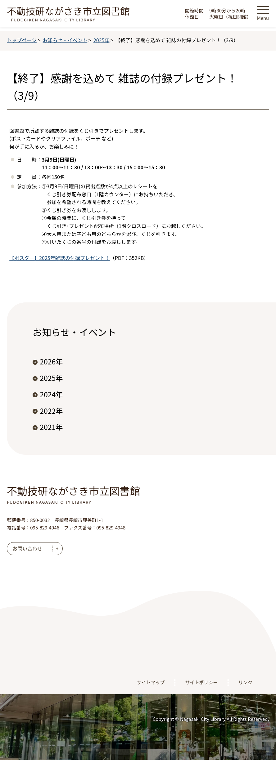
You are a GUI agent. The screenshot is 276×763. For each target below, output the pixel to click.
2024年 (51, 394)
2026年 (51, 361)
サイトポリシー (201, 682)
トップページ (22, 40)
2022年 (51, 410)
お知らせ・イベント (65, 40)
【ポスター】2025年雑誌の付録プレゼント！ (59, 257)
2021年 (51, 427)
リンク (245, 682)
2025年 (101, 40)
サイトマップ (151, 682)
